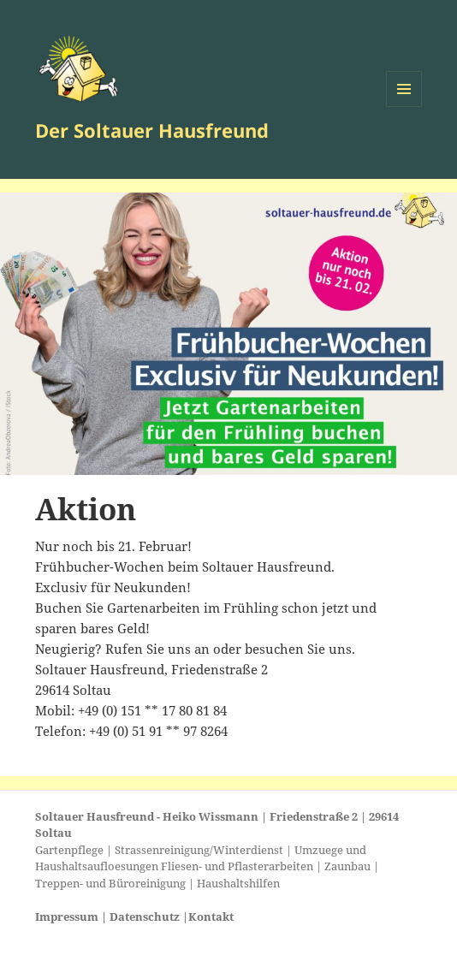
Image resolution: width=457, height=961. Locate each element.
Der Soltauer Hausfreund (152, 130)
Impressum (66, 916)
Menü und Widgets (404, 106)
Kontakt (211, 916)
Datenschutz (145, 916)
